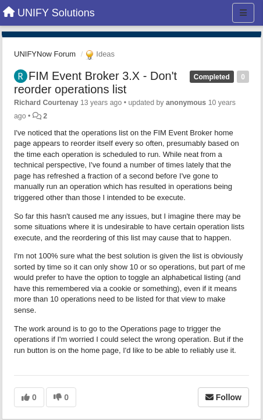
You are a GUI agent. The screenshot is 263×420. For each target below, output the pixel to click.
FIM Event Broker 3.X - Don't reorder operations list (95, 82)
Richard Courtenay (46, 103)
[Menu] (243, 13)
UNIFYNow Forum (45, 54)
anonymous (186, 103)
